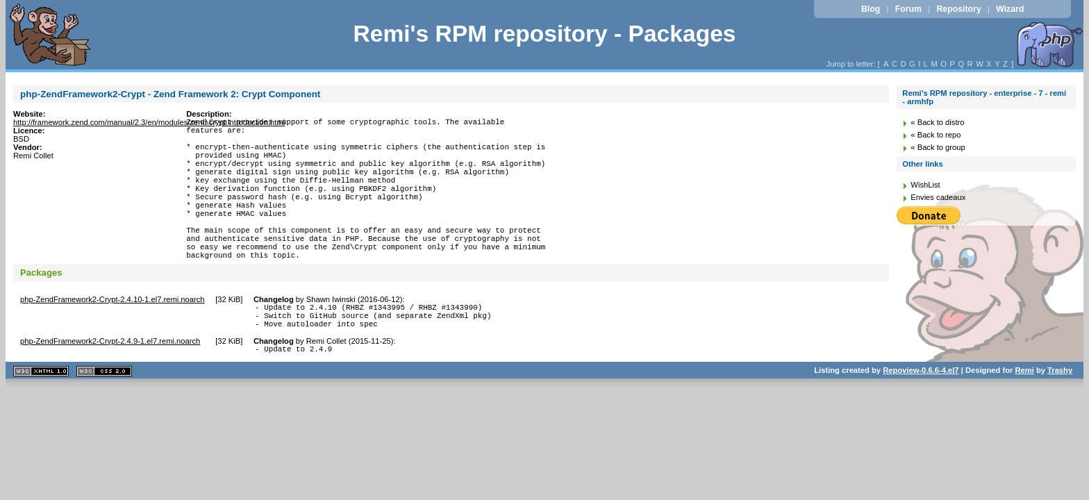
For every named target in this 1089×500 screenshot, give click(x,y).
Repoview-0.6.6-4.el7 (920, 414)
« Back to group (938, 147)
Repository (958, 9)
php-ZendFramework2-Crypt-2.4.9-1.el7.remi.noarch (110, 382)
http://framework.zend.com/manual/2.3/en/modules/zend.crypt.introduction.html (149, 122)
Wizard (1010, 9)
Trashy (1059, 414)
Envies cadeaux (938, 197)
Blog (870, 9)
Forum (908, 9)
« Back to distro (937, 122)
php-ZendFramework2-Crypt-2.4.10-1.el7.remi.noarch (112, 335)
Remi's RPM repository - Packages (544, 34)
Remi (1024, 414)
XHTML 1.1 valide (41, 415)
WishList (925, 185)
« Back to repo (936, 135)
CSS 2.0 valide (104, 415)
